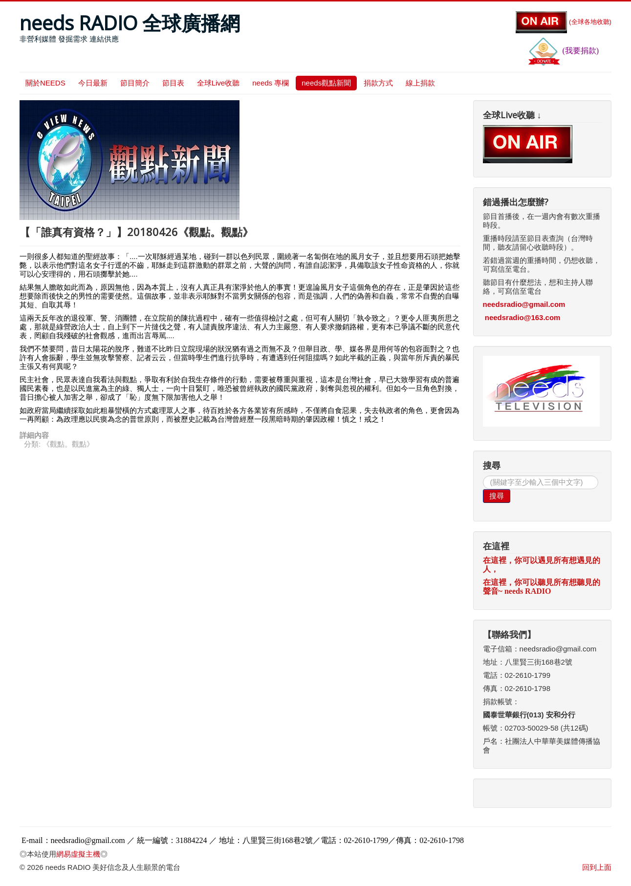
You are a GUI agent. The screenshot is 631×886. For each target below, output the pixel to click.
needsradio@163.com (523, 317)
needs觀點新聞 (326, 83)
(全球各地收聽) (563, 21)
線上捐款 (420, 83)
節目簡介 (135, 83)
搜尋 (496, 496)
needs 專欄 (270, 83)
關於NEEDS (45, 83)
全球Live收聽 (218, 83)
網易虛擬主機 (78, 854)
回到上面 (596, 867)
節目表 (173, 83)
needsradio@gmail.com (524, 304)
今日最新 (93, 83)
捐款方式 (378, 83)
